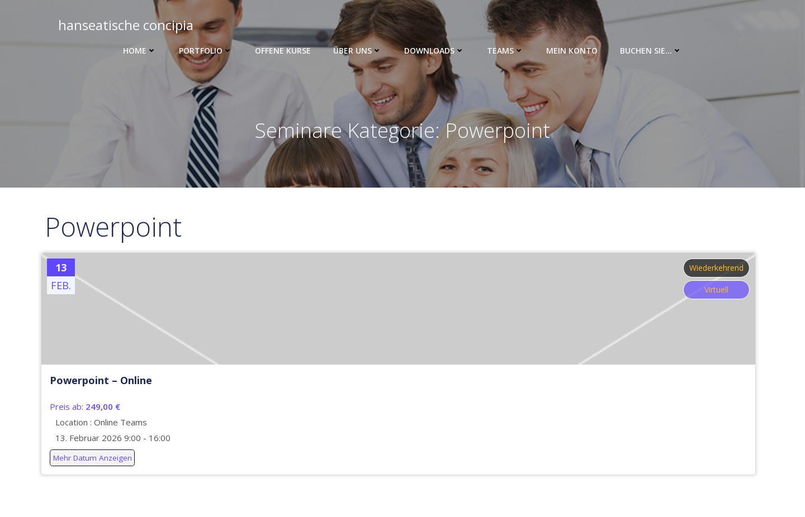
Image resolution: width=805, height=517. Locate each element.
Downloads (434, 50)
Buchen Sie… (651, 50)
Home (140, 50)
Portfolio (206, 50)
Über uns (357, 50)
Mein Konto (572, 50)
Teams (505, 50)
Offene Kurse (283, 50)
